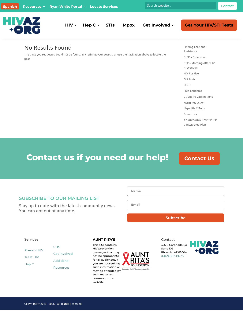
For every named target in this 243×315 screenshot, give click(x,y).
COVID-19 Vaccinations (198, 101)
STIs (56, 252)
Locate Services (104, 7)
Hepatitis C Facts (194, 113)
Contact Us (199, 163)
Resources (32, 7)
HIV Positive (191, 78)
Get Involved (63, 258)
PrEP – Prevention (195, 62)
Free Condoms (193, 96)
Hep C (29, 269)
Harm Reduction (194, 107)
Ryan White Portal (66, 7)
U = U (187, 90)
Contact (227, 6)
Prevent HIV (33, 255)
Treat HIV (31, 262)
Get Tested (190, 84)
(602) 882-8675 (172, 261)
